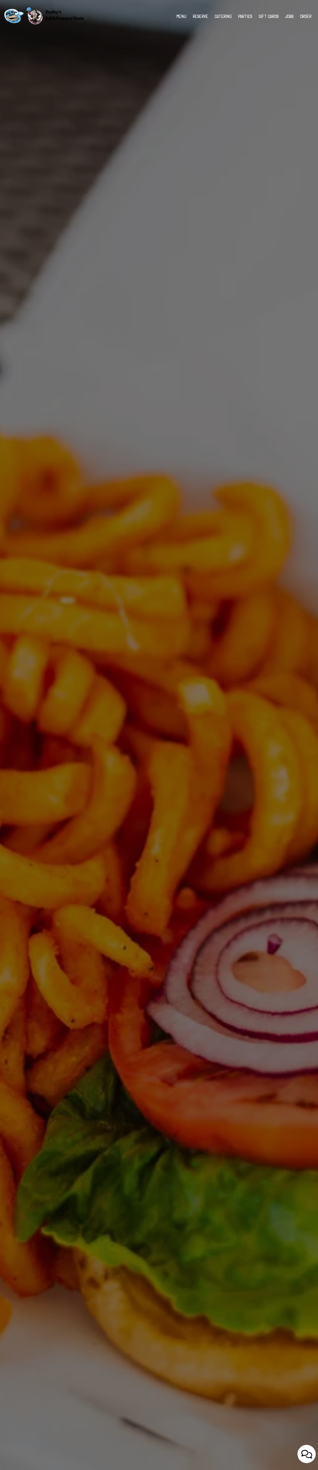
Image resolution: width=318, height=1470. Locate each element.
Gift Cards (269, 16)
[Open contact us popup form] (306, 1454)
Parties (245, 16)
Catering (223, 16)
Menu (181, 16)
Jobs (289, 16)
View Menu (159, 758)
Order (305, 16)
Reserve (200, 16)
